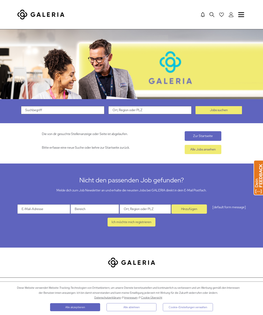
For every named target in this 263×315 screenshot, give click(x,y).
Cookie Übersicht (151, 297)
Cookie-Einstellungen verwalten (188, 307)
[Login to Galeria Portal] (231, 14)
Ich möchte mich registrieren (131, 222)
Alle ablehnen (131, 307)
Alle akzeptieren (75, 307)
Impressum (131, 297)
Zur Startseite (203, 136)
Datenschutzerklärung (107, 297)
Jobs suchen (219, 110)
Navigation (241, 14)
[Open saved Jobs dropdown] (221, 14)
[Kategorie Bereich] (95, 209)
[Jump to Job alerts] (203, 14)
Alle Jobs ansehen (203, 150)
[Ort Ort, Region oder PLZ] (145, 209)
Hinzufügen (189, 209)
